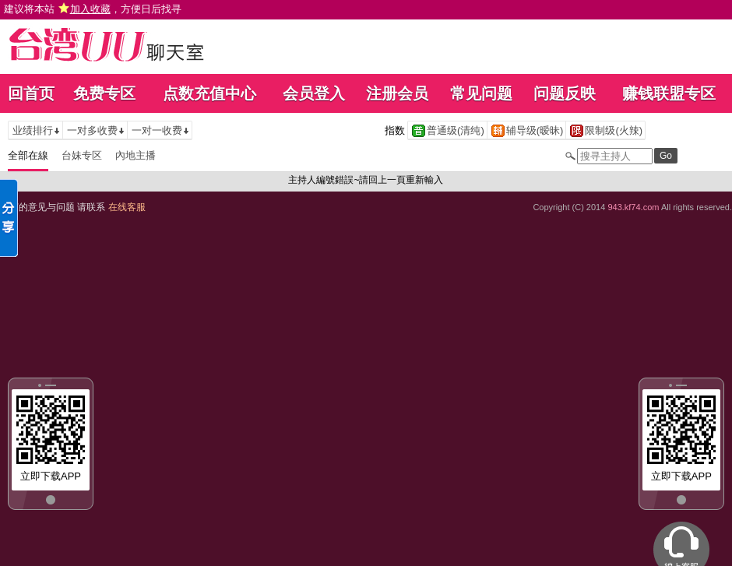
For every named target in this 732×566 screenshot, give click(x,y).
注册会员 (397, 93)
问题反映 (564, 93)
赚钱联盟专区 (669, 93)
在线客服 (127, 207)
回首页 (31, 93)
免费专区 (104, 93)
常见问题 (481, 93)
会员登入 (314, 93)
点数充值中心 (209, 93)
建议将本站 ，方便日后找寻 (92, 9)
